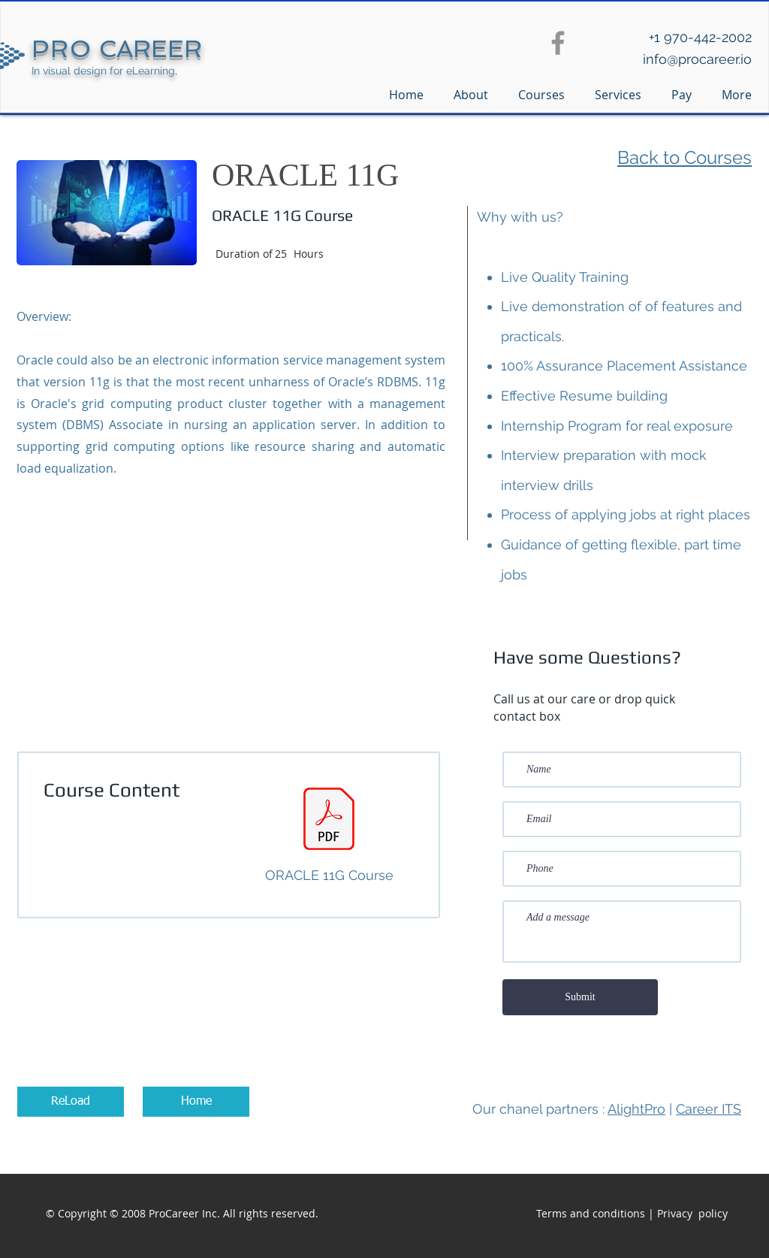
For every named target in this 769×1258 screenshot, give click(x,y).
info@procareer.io (697, 59)
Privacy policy (692, 1213)
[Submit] (580, 997)
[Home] (196, 1102)
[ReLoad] (70, 1102)
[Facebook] (558, 43)
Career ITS (708, 1109)
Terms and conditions (590, 1213)
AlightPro (636, 1109)
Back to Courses (684, 157)
